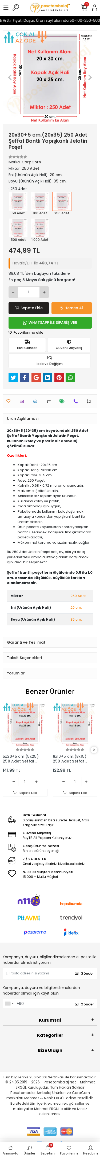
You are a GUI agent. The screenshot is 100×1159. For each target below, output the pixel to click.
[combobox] (9, 1003)
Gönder (84, 973)
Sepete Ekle (28, 308)
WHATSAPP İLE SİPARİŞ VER (50, 322)
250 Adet (78, 595)
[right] (94, 750)
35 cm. (76, 619)
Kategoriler (50, 1035)
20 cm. (76, 607)
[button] (10, 77)
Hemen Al (71, 308)
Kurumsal (50, 1020)
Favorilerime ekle (26, 332)
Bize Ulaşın (50, 1050)
